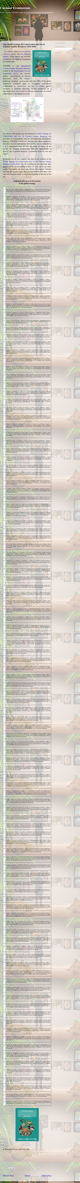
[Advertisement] (33, 28)
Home (27, 1175)
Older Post (46, 1175)
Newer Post (8, 1175)
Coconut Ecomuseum (15, 8)
